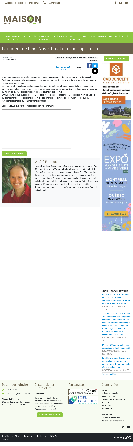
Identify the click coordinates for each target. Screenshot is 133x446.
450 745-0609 (11, 390)
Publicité (105, 402)
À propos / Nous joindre (15, 3)
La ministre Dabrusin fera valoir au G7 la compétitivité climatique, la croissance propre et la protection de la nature (116, 299)
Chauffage (68, 58)
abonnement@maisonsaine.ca (18, 394)
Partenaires (107, 405)
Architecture (60, 58)
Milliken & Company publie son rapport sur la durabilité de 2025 (116, 346)
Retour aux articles (14, 153)
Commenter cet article (63, 68)
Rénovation (93, 61)
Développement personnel (113, 399)
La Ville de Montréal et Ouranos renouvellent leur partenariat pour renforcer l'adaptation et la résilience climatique (116, 362)
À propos (105, 390)
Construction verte (79, 58)
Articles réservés (44, 38)
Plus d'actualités (109, 374)
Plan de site (107, 415)
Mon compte (34, 3)
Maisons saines (92, 58)
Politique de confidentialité (114, 421)
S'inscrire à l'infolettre (116, 58)
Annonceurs (107, 408)
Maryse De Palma (109, 396)
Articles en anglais (110, 393)
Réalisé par (118, 437)
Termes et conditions (111, 418)
